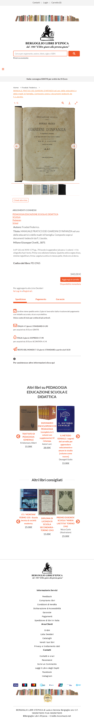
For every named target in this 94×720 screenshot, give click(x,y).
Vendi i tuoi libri (47, 642)
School (15, 223)
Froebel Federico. (29, 88)
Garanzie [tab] (60, 299)
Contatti (36, 2)
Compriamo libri (47, 600)
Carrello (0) (56, 2)
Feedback (47, 596)
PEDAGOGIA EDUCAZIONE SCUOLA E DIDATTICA (35, 214)
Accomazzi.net (64, 716)
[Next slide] (74, 146)
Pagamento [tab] (41, 299)
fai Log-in (17, 291)
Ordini (47, 630)
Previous (17, 435)
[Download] (69, 103)
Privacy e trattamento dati (47, 646)
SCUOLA (16, 217)
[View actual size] (63, 103)
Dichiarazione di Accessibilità (47, 608)
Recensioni (47, 660)
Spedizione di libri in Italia (47, 620)
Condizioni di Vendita (47, 604)
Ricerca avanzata (20, 58)
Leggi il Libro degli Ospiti (47, 668)
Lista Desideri (47, 634)
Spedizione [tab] (20, 299)
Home (16, 88)
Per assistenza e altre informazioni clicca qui (34, 362)
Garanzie (47, 612)
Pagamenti (47, 616)
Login (45, 2)
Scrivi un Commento (47, 664)
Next (77, 435)
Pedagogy (17, 220)
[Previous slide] (17, 146)
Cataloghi (47, 638)
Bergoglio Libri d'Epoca (36, 716)
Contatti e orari (47, 656)
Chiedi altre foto (20, 200)
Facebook (47, 672)
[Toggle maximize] (76, 103)
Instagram (47, 676)
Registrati (27, 291)
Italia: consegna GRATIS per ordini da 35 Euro (47, 79)
